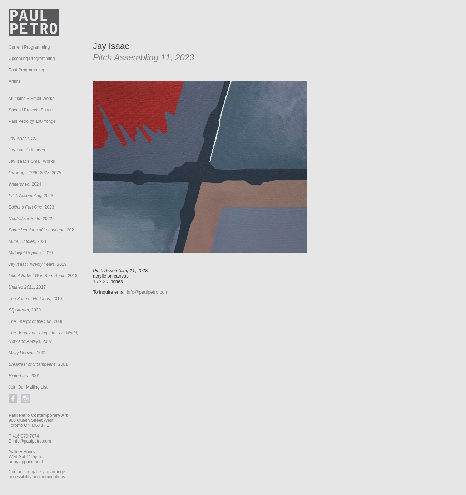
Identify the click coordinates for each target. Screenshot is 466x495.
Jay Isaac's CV (23, 138)
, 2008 (36, 321)
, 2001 (38, 364)
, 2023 (31, 195)
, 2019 (31, 252)
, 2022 (30, 218)
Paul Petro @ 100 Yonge (32, 121)
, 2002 (27, 352)
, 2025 (35, 172)
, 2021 (42, 230)
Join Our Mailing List (28, 387)
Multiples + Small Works (31, 98)
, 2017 (27, 287)
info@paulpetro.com (32, 441)
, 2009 (25, 310)
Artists (14, 81)
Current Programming (29, 47)
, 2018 (43, 275)
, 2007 (43, 337)
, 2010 (35, 298)
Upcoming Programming (32, 58)
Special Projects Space (31, 110)
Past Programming (26, 70)
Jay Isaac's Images (27, 150)
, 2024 (25, 184)
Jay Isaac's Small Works (32, 161)
